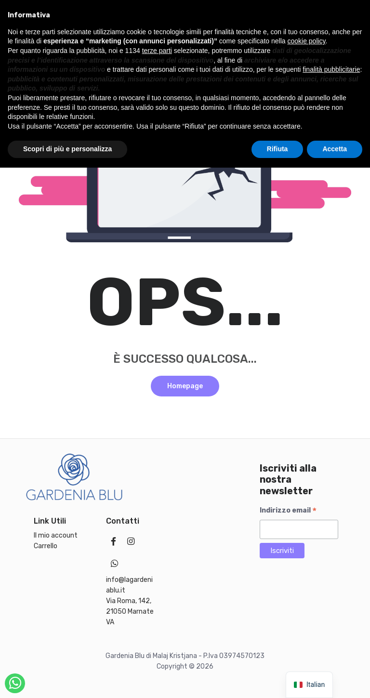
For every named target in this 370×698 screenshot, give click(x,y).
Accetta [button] (334, 679)
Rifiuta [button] (277, 679)
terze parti (157, 581)
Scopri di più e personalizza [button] (67, 679)
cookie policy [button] (306, 571)
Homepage (185, 386)
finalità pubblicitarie (331, 600)
